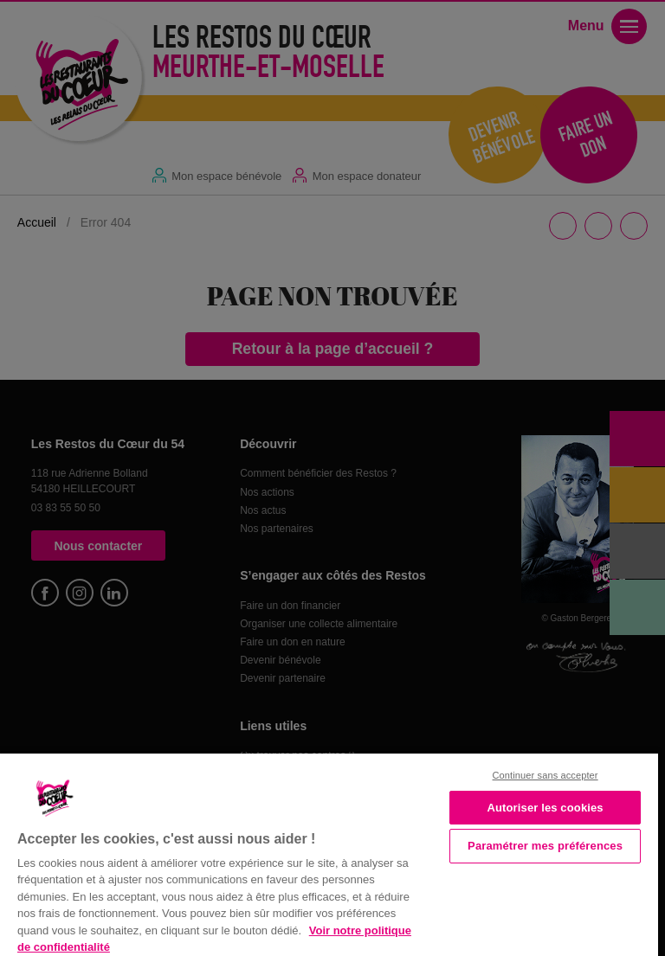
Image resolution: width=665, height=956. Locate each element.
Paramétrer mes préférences (545, 845)
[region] (329, 853)
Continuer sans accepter (545, 775)
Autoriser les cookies (545, 807)
